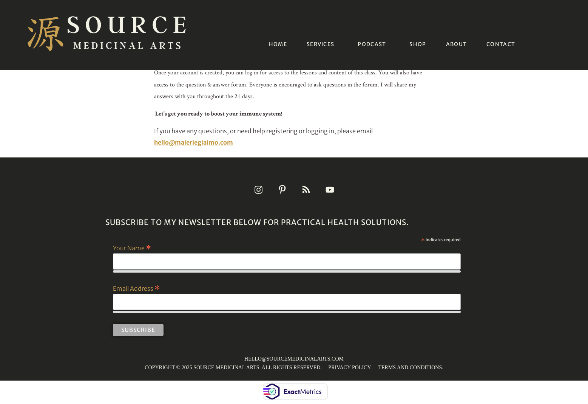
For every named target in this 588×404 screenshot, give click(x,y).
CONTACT (500, 44)
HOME (278, 44)
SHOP (417, 44)
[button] (322, 44)
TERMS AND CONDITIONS (410, 367)
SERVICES (320, 44)
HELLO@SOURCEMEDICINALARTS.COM (294, 359)
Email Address (136, 288)
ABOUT (456, 44)
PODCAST (372, 44)
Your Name (132, 247)
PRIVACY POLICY (349, 367)
